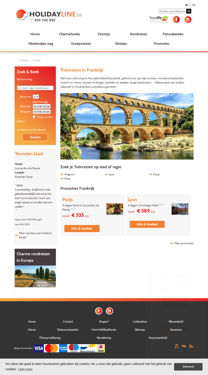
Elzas (67, 178)
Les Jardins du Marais (27, 168)
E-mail (175, 314)
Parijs (156, 174)
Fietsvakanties (173, 34)
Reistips (121, 43)
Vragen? (104, 321)
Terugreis (25, 111)
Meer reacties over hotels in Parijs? (35, 235)
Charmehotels (69, 34)
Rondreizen (138, 34)
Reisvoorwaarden (68, 329)
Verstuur (175, 329)
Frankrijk (37, 60)
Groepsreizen (81, 43)
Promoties (161, 43)
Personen (25, 96)
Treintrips (24, 60)
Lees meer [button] (25, 369)
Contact (68, 321)
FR (193, 5)
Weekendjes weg (40, 43)
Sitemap (140, 329)
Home (35, 34)
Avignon (69, 174)
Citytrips (104, 34)
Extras (32, 329)
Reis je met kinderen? (33, 129)
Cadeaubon (140, 321)
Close (175, 343)
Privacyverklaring (50, 337)
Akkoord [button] (188, 366)
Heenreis (25, 106)
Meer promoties (184, 243)
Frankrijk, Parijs (24, 176)
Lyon (112, 174)
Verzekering (104, 337)
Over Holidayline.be (104, 329)
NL (186, 5)
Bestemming (24, 79)
